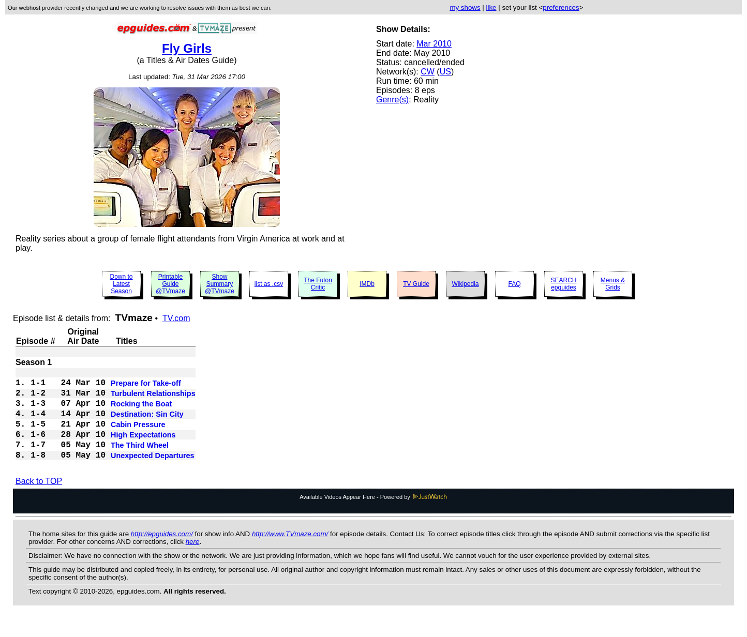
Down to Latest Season (121, 284)
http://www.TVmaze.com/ (290, 552)
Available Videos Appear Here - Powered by (373, 515)
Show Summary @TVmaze (219, 284)
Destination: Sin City (147, 423)
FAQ (514, 283)
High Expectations (143, 448)
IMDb (367, 283)
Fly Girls (187, 48)
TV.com (176, 318)
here (193, 560)
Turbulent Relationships (153, 399)
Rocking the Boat (141, 411)
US (445, 71)
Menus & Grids (613, 284)
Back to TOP (39, 499)
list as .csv (269, 283)
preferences (561, 7)
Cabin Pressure (138, 436)
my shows (465, 7)
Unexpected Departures (153, 473)
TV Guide (416, 283)
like (491, 7)
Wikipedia (465, 283)
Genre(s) (392, 99)
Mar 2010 (434, 43)
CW (428, 71)
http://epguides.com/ (162, 552)
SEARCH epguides (563, 284)
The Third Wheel (140, 461)
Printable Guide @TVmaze (170, 284)
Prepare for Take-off (146, 386)
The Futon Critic (318, 284)
